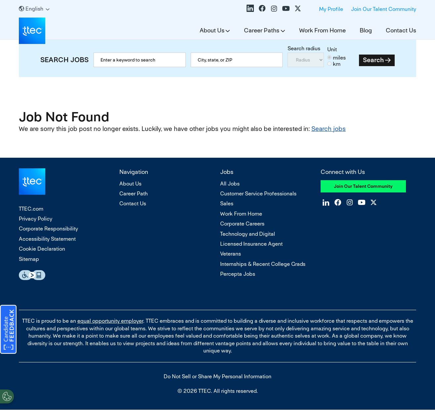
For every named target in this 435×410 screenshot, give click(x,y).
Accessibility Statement (47, 238)
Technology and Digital (247, 233)
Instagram (274, 8)
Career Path (133, 193)
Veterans (230, 253)
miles (339, 57)
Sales (226, 203)
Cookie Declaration (42, 248)
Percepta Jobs (237, 273)
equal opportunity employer (110, 320)
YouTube (286, 8)
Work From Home (322, 30)
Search (373, 60)
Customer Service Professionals (258, 193)
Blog (366, 30)
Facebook (262, 8)
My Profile (331, 9)
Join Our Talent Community (383, 9)
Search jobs (328, 129)
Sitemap (29, 259)
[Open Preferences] (7, 396)
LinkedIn (250, 8)
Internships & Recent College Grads (262, 264)
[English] (34, 9)
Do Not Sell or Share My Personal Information (217, 376)
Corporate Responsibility (48, 228)
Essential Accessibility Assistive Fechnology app (32, 275)
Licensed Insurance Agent (251, 243)
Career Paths (261, 30)
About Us (212, 30)
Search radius (304, 48)
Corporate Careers (242, 223)
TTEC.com (31, 208)
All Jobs (230, 183)
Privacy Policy (35, 218)
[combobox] (237, 60)
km (336, 64)
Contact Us (401, 30)
